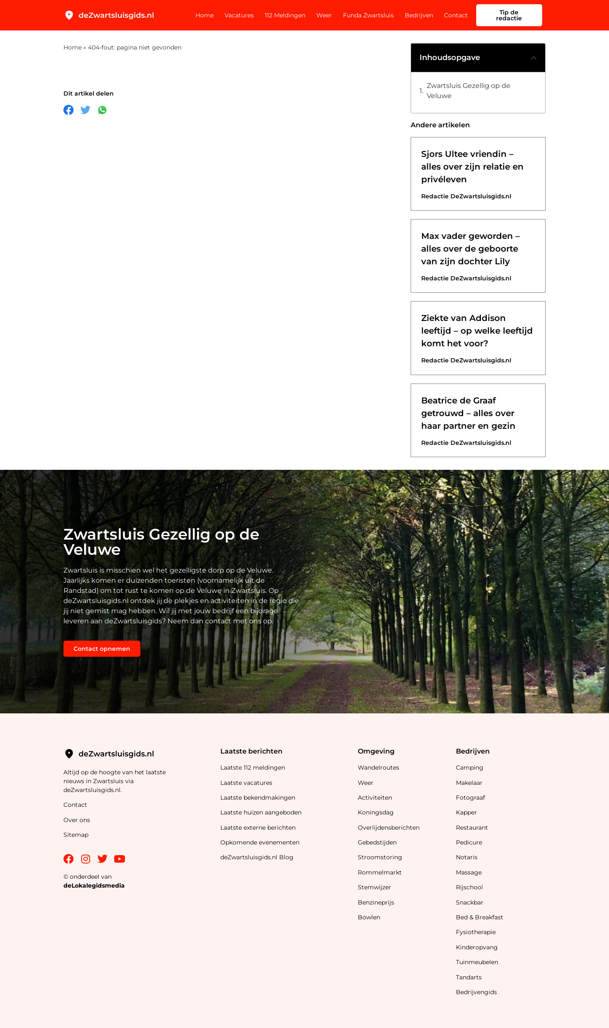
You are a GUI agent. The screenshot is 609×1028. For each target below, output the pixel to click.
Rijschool (469, 887)
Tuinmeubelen (477, 962)
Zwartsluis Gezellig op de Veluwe (468, 91)
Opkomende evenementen (259, 842)
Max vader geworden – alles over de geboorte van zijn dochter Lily (470, 248)
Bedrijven (419, 15)
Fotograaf (471, 797)
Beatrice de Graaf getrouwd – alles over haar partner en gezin (468, 413)
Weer (324, 15)
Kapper (467, 812)
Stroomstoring (380, 857)
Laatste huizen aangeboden (261, 812)
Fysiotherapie (476, 932)
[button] (534, 58)
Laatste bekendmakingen (257, 797)
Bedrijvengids (476, 992)
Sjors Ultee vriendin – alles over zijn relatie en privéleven (472, 166)
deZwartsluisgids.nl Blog (257, 857)
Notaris (466, 857)
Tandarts (469, 977)
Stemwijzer (374, 887)
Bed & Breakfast (479, 917)
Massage (469, 872)
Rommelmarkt (380, 872)
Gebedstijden (377, 842)
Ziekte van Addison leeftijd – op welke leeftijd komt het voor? (477, 330)
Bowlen (369, 917)
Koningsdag (376, 812)
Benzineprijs (376, 902)
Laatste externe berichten (258, 827)
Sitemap (76, 835)
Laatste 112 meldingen (252, 767)
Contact (456, 15)
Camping (470, 767)
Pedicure (469, 842)
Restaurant (472, 827)
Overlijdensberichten (389, 827)
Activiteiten (375, 797)
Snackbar (469, 902)
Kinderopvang (477, 947)
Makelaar (469, 783)
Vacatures (239, 15)
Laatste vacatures (246, 783)
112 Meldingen (285, 15)
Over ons (76, 820)
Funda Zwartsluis (368, 15)
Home (204, 15)
